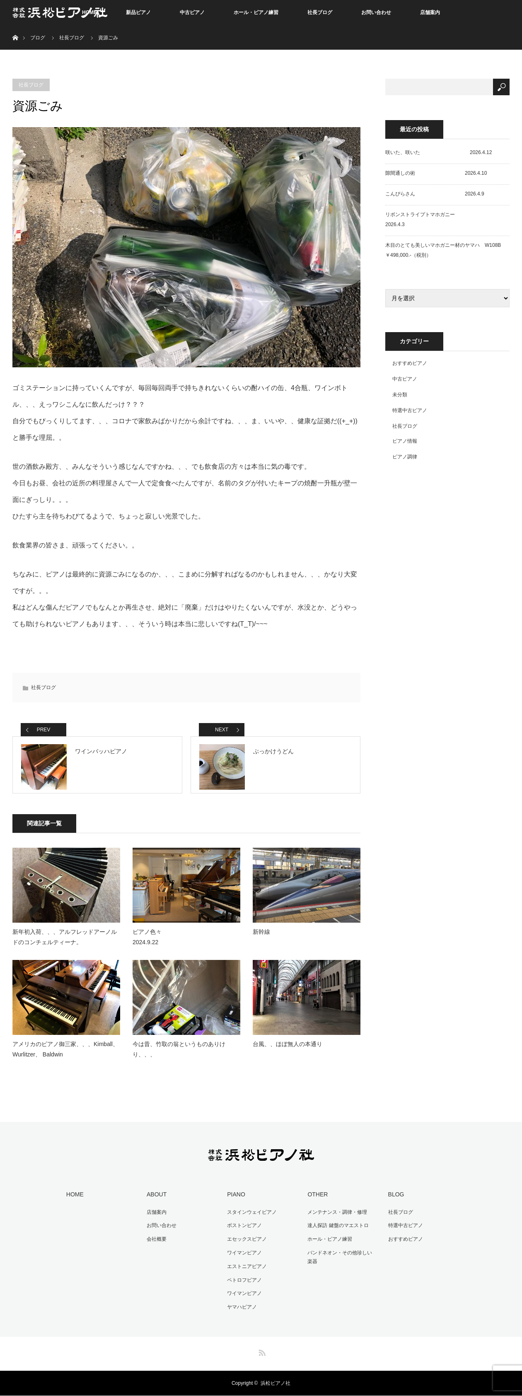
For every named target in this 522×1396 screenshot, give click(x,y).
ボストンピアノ (243, 1229)
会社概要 (155, 1242)
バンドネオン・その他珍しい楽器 (341, 1259)
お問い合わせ (376, 12)
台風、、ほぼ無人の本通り (287, 1048)
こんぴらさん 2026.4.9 (434, 194)
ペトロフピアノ (243, 1281)
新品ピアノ (138, 12)
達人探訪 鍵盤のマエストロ (336, 1229)
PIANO (235, 1199)
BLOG (395, 1199)
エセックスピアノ (246, 1242)
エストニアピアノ (246, 1268)
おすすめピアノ (409, 363)
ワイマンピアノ (243, 1255)
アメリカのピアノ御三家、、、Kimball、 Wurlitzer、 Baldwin (65, 1053)
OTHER (316, 1199)
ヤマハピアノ (241, 1307)
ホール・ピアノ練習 (256, 12)
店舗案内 (430, 12)
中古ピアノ (192, 12)
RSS (261, 1351)
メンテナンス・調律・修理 (336, 1216)
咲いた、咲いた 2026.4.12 (438, 152)
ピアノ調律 (404, 457)
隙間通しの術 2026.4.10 (436, 173)
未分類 (399, 395)
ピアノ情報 (404, 441)
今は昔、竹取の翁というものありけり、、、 (179, 1053)
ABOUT (155, 1199)
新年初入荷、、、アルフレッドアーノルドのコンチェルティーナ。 (64, 941)
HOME (73, 1199)
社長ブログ (319, 12)
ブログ (37, 38)
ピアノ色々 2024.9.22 (176, 941)
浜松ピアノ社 (275, 1383)
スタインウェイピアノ (251, 1216)
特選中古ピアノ (409, 410)
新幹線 (261, 936)
